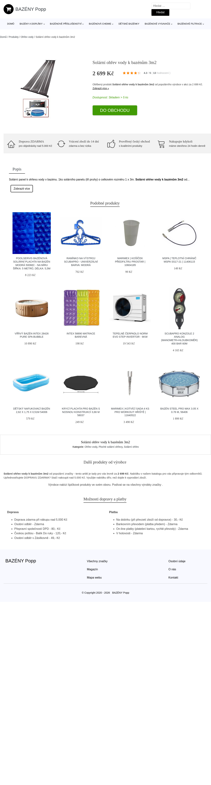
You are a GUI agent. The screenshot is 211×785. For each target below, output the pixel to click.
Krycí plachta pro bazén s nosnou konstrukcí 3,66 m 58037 (81, 412)
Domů (10, 23)
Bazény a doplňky (31, 23)
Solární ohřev (131, 446)
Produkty (14, 36)
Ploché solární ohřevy (111, 446)
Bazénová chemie (100, 23)
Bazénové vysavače (157, 23)
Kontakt (173, 577)
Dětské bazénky (129, 23)
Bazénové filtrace (190, 23)
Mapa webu (94, 577)
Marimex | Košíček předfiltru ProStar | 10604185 (130, 261)
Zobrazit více (22, 188)
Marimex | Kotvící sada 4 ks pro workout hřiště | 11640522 (130, 412)
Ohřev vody (27, 36)
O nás (172, 569)
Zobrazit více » (101, 88)
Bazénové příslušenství (66, 23)
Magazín (92, 569)
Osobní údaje (176, 561)
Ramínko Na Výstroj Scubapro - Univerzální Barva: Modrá (81, 261)
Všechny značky (97, 561)
